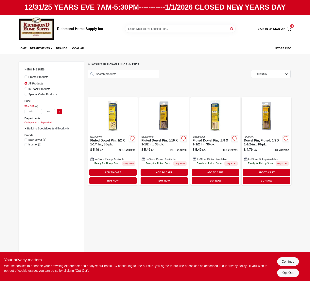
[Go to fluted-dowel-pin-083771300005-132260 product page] (113, 141)
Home (23, 48)
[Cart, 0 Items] (289, 29)
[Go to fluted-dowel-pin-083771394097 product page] (164, 141)
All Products (35, 83)
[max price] (48, 111)
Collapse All (31, 122)
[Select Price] (59, 111)
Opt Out (287, 272)
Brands (61, 48)
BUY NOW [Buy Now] (113, 180)
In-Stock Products (39, 89)
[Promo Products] (26, 76)
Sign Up (279, 28)
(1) (35, 144)
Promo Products (38, 77)
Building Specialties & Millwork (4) (48, 128)
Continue (288, 261)
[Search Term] (180, 29)
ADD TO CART (113, 172)
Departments (40, 48)
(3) (37, 139)
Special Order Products (42, 94)
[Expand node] (26, 128)
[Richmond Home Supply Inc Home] (36, 29)
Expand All (46, 122)
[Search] (232, 28)
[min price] (31, 111)
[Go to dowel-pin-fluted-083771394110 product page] (266, 141)
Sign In (263, 28)
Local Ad (77, 48)
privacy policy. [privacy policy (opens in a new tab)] (237, 266)
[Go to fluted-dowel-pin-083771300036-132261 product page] (215, 141)
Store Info (283, 48)
